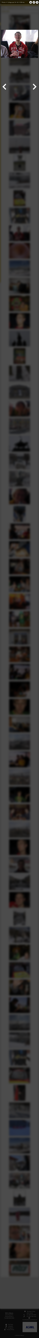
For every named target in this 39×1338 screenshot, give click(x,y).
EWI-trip (22, 2)
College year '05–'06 (13, 2)
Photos (4, 2)
